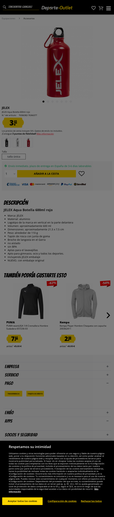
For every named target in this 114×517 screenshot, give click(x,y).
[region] (57, 479)
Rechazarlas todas (91, 501)
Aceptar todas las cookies (22, 501)
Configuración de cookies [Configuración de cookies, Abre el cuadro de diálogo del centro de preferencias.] (62, 501)
